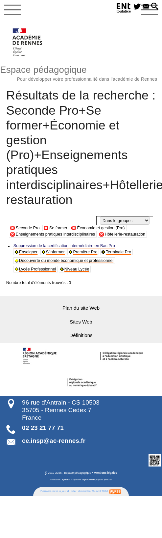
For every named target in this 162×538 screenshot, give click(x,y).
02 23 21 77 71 (43, 427)
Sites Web (81, 321)
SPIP (109, 479)
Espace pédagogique (81, 72)
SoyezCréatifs (88, 479)
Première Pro (85, 252)
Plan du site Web (81, 308)
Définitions (81, 335)
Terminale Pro (117, 252)
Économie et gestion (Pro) (101, 228)
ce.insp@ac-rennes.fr (53, 440)
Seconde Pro (28, 228)
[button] (154, 7)
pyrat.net (66, 479)
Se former (58, 228)
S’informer (55, 252)
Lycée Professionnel (37, 269)
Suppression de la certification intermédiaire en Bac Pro (63, 245)
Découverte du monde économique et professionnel (66, 260)
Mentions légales (105, 472)
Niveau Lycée (76, 269)
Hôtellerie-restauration (125, 234)
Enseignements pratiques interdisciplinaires (55, 234)
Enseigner (28, 252)
